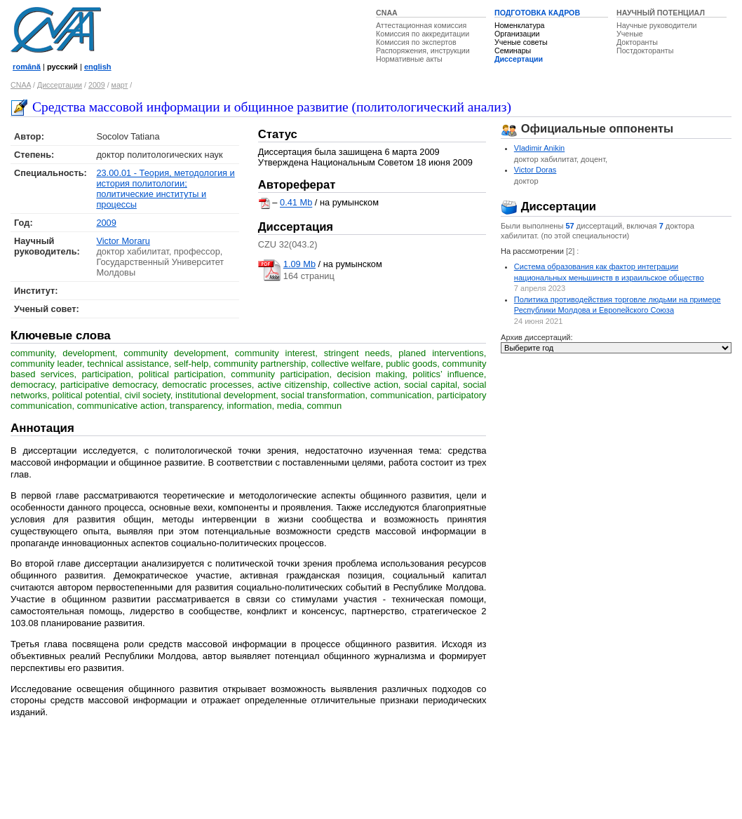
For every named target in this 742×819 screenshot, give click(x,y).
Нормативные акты (409, 59)
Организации (516, 33)
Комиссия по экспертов (416, 42)
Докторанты (637, 42)
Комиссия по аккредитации (422, 33)
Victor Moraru (123, 241)
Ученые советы (521, 42)
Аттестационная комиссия (421, 25)
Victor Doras (535, 169)
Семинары (512, 50)
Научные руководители (656, 25)
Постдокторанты (644, 50)
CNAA (387, 12)
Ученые (629, 33)
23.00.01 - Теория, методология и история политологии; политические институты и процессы (165, 189)
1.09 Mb (299, 264)
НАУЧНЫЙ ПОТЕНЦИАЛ (660, 12)
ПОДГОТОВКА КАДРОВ (537, 12)
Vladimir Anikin (539, 148)
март (120, 85)
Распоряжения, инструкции (423, 50)
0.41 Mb (296, 203)
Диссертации (518, 59)
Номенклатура (519, 25)
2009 (96, 85)
